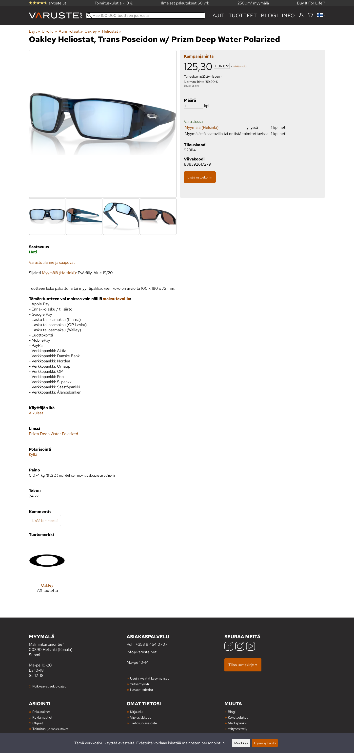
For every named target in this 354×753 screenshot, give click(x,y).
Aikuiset (36, 413)
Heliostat (111, 31)
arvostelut (47, 3)
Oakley (92, 31)
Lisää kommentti (45, 520)
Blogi (232, 711)
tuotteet (243, 15)
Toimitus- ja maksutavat (50, 728)
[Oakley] (47, 571)
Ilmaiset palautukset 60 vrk (185, 3)
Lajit (217, 15)
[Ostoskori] (310, 15)
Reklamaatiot (42, 717)
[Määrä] (193, 106)
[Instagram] (239, 647)
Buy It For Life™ (311, 3)
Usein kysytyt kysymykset (149, 678)
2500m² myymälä (253, 3)
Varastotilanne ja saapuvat (52, 262)
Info (288, 15)
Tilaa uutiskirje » (242, 664)
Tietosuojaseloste (143, 723)
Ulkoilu (49, 31)
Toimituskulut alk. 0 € (114, 3)
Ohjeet (37, 723)
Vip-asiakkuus (140, 717)
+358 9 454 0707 (151, 644)
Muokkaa (241, 743)
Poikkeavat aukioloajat (49, 686)
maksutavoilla (116, 298)
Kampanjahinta (199, 56)
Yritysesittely (237, 728)
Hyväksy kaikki (265, 743)
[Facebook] (228, 647)
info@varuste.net (142, 652)
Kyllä (33, 454)
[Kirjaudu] (301, 15)
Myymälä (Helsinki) (201, 127)
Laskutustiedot (141, 689)
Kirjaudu (136, 711)
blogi (269, 15)
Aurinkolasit (71, 31)
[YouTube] (250, 647)
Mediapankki (237, 723)
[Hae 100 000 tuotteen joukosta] (145, 15)
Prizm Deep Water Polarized (53, 433)
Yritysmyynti (139, 684)
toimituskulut (240, 66)
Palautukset (41, 711)
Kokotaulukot (238, 717)
